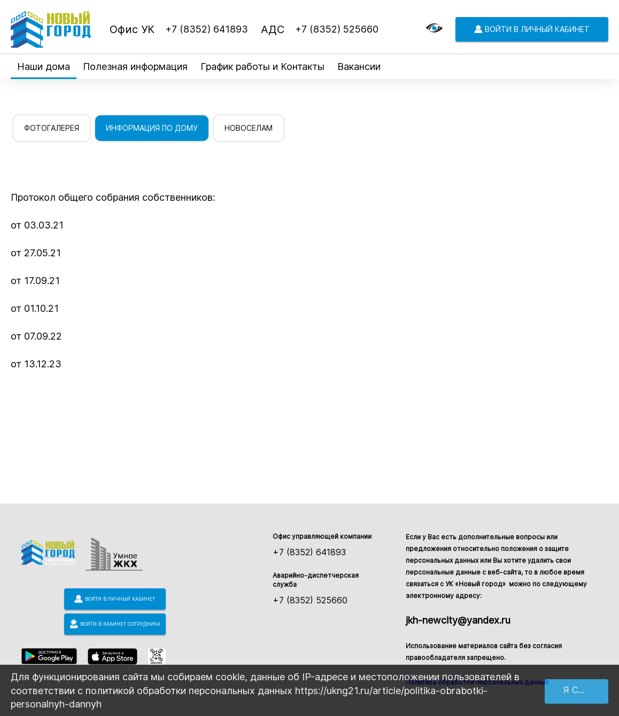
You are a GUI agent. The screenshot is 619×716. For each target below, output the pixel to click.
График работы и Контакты (262, 66)
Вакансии (359, 66)
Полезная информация (135, 66)
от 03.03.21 (37, 225)
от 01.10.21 (35, 308)
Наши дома (43, 66)
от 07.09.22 (36, 336)
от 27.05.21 (36, 252)
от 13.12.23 (36, 363)
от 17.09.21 (35, 280)
